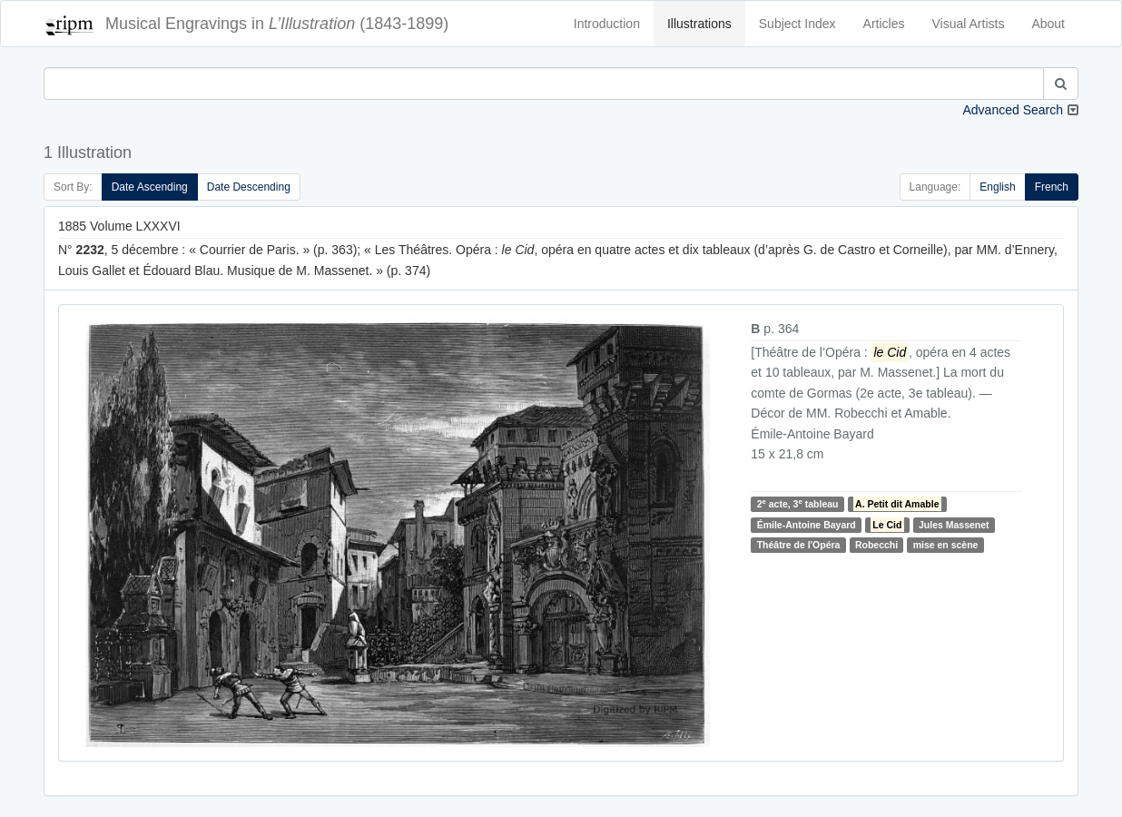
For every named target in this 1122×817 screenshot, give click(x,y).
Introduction (607, 23)
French (1051, 187)
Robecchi (876, 544)
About (1048, 23)
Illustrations (699, 23)
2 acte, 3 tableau (798, 503)
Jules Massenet (954, 524)
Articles (884, 23)
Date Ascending (150, 187)
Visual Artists (968, 23)
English (997, 187)
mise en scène (946, 544)
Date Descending (248, 187)
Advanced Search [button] (1012, 110)
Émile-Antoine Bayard (806, 524)
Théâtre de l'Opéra (799, 544)
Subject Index (797, 23)
